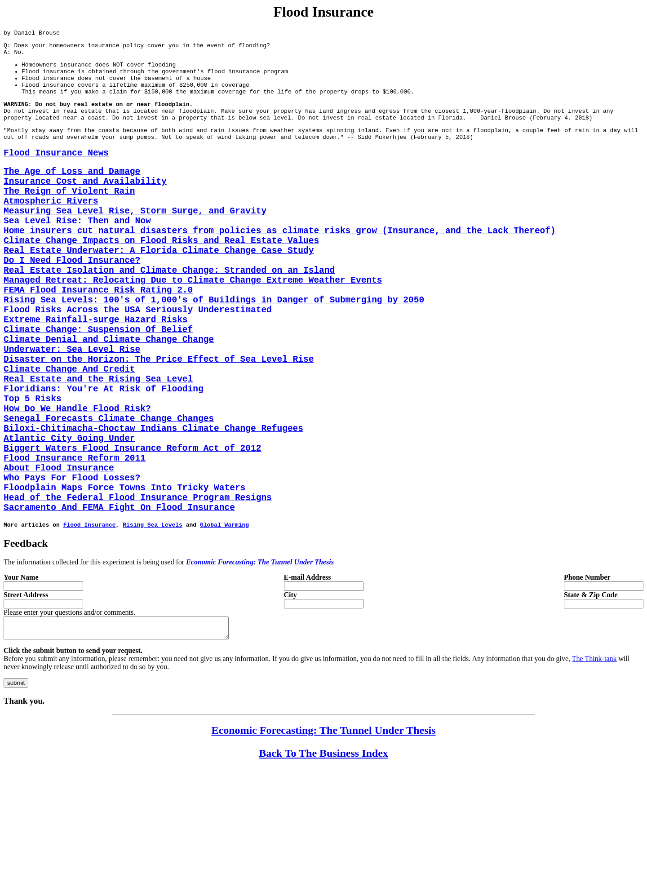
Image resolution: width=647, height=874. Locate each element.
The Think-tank (594, 762)
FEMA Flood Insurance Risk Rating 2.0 (98, 338)
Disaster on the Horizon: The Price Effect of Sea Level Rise (159, 423)
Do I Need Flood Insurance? (72, 302)
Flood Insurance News (56, 172)
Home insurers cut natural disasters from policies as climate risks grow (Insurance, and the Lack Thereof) (280, 265)
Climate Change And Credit (69, 435)
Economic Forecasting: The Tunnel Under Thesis (324, 834)
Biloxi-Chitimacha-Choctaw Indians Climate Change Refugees (153, 508)
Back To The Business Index (323, 857)
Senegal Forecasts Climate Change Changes (109, 496)
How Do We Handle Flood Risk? (77, 484)
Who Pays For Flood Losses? (72, 569)
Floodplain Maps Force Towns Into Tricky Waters (124, 581)
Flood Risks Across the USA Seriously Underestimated (138, 362)
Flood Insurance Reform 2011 (75, 544)
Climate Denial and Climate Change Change (109, 399)
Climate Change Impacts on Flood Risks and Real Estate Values (161, 277)
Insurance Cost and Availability (85, 205)
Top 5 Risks (33, 472)
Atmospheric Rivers (51, 229)
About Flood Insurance (59, 556)
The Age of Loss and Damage (72, 192)
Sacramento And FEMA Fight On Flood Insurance (119, 605)
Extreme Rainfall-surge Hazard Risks (96, 374)
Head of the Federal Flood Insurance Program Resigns (138, 593)
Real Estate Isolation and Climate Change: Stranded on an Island (169, 314)
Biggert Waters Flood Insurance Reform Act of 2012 (132, 532)
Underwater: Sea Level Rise (72, 411)
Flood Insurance (89, 624)
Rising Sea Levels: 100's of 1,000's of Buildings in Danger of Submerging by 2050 (214, 350)
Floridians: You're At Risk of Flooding (104, 459)
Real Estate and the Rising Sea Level (98, 447)
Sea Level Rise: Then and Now (77, 253)
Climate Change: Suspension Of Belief (98, 387)
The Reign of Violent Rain (69, 217)
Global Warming (224, 624)
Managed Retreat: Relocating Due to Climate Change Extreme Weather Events (193, 326)
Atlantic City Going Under (69, 520)
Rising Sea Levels (152, 624)
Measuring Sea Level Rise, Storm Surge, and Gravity (135, 241)
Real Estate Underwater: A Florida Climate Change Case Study (159, 290)
